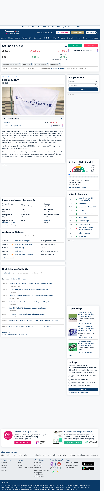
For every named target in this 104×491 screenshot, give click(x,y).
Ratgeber (94, 38)
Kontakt (4, 462)
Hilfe (19, 462)
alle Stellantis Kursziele (77, 187)
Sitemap (4, 469)
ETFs (30, 38)
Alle (2, 454)
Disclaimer (37, 467)
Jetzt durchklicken (85, 322)
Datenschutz (38, 464)
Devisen (86, 38)
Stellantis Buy (19, 247)
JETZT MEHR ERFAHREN (73, 442)
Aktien (3, 38)
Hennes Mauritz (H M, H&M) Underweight (86, 228)
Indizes (17, 38)
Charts (6, 125)
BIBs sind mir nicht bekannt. (80, 384)
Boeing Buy (83, 236)
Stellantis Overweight (22, 240)
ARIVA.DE (51, 489)
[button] (63, 32)
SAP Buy (81, 210)
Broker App (70, 467)
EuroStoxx (94, 454)
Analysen (18, 125)
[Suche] (53, 32)
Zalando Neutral (84, 232)
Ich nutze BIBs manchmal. (80, 379)
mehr (71, 355)
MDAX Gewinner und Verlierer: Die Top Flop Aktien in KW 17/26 (86, 313)
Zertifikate (38, 38)
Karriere (4, 464)
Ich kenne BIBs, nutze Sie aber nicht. (83, 381)
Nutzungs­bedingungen (42, 469)
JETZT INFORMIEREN (23, 442)
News (10, 38)
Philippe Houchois (8, 221)
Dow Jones (85, 454)
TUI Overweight (84, 220)
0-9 (7, 454)
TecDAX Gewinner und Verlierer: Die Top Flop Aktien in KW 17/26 (86, 328)
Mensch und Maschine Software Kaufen (86, 198)
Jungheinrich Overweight (87, 206)
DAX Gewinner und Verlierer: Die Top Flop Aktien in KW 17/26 (86, 342)
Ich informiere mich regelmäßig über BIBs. (83, 375)
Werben (20, 464)
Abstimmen (83, 388)
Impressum (37, 462)
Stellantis (7, 122)
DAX (73, 454)
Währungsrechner (72, 464)
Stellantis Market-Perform (24, 254)
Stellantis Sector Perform (23, 243)
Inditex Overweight (85, 223)
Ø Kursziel (47, 219)
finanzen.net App (72, 462)
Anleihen (61, 38)
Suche (83, 88)
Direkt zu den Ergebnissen (78, 391)
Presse (3, 467)
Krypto (78, 38)
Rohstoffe (70, 38)
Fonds (24, 38)
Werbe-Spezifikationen (25, 467)
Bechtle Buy (83, 216)
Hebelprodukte (50, 38)
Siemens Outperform (86, 213)
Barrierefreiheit (39, 476)
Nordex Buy (83, 203)
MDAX (79, 454)
